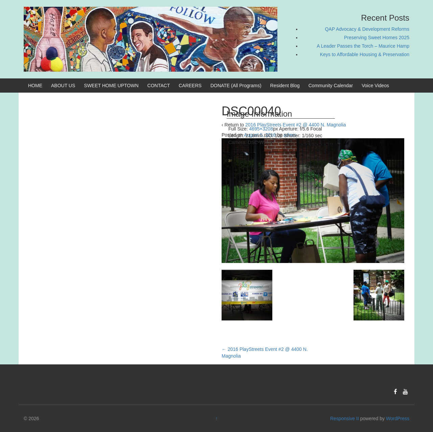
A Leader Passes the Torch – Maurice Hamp (363, 46)
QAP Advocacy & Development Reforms (367, 29)
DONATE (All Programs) (235, 85)
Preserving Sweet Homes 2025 (376, 37)
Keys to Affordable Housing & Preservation (364, 54)
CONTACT (158, 85)
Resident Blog (285, 85)
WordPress (397, 418)
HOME (35, 85)
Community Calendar (331, 85)
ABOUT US (63, 85)
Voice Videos (375, 85)
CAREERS (190, 85)
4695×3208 (261, 128)
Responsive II (344, 418)
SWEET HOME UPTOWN (111, 85)
